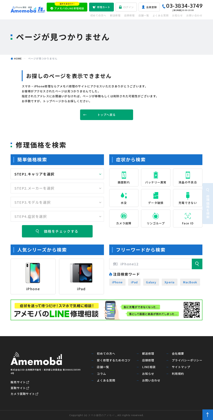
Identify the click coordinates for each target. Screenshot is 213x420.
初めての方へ (98, 15)
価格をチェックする (61, 231)
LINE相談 (149, 367)
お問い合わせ (194, 15)
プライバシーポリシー (187, 360)
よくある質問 (161, 15)
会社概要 (178, 353)
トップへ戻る (106, 114)
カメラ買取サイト (23, 394)
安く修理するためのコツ (113, 360)
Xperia (170, 282)
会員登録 (151, 7)
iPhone (117, 282)
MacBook (190, 282)
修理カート (103, 7)
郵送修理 (115, 15)
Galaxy (151, 282)
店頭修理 (129, 15)
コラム (101, 374)
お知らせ (177, 15)
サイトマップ (181, 367)
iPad (134, 282)
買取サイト (18, 388)
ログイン (128, 7)
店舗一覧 (143, 15)
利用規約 (178, 374)
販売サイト (18, 382)
